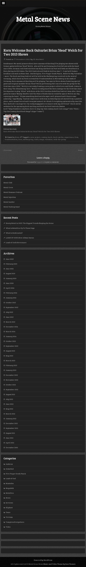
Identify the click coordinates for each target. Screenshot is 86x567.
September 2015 (12, 307)
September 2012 (12, 389)
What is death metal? (14, 233)
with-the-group (59, 139)
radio (36, 139)
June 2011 (9, 438)
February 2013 (11, 365)
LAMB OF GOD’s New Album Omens (20, 238)
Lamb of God (11, 478)
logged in (40, 162)
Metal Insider (9, 202)
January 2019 (11, 278)
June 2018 (9, 283)
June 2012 (9, 404)
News (17, 137)
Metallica (10, 493)
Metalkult (39, 59)
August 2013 (10, 351)
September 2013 (12, 346)
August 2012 (10, 394)
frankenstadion (11, 139)
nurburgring (28, 139)
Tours (8, 512)
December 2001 (12, 447)
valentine (49, 139)
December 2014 (12, 327)
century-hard (46, 137)
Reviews (9, 503)
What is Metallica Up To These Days (20, 228)
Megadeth (10, 488)
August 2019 (10, 273)
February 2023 (11, 264)
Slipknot (9, 507)
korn (20, 139)
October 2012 (11, 385)
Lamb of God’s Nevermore (16, 242)
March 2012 (10, 414)
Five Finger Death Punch (16, 474)
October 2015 (11, 302)
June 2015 (9, 317)
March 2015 (10, 322)
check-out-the (58, 137)
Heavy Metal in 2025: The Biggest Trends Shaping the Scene (30, 223)
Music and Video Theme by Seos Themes (59, 564)
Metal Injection (9, 197)
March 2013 (10, 360)
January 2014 (11, 336)
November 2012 (12, 380)
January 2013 (11, 370)
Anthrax (9, 464)
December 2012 (12, 375)
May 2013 (9, 356)
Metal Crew (8, 187)
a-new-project (34, 137)
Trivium (9, 517)
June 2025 (10, 259)
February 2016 (11, 293)
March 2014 (10, 331)
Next (80, 150)
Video (8, 527)
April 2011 (10, 443)
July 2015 (9, 312)
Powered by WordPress (43, 560)
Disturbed (10, 469)
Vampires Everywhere (15, 522)
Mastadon (10, 483)
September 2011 (12, 428)
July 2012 (9, 399)
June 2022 (10, 269)
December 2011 (12, 423)
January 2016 (11, 298)
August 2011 (10, 433)
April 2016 (10, 288)
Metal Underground (11, 207)
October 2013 (11, 341)
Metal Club (7, 183)
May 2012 (9, 409)
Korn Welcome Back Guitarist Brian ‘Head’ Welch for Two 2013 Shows (31, 131)
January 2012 (11, 418)
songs (41, 139)
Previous (8, 150)
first (76, 137)
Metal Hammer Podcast (12, 192)
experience (69, 137)
